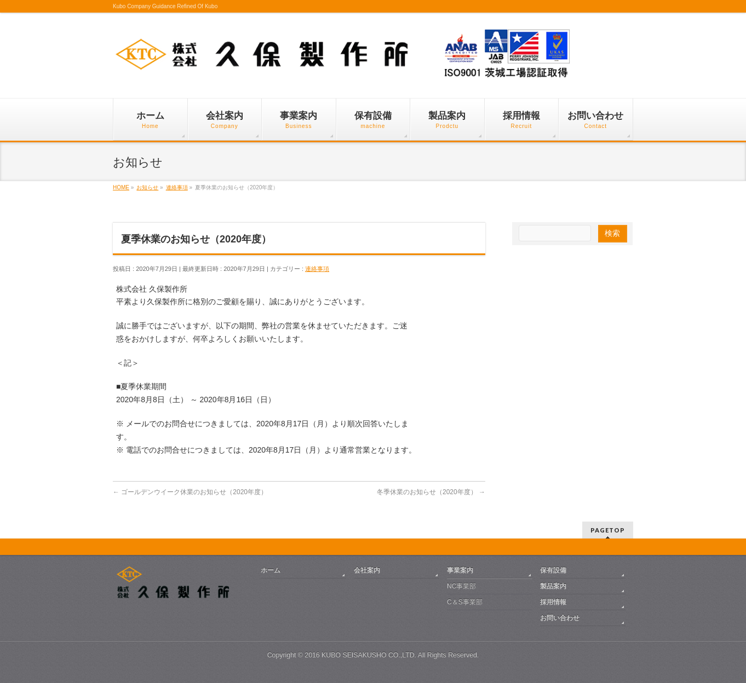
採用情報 (553, 602)
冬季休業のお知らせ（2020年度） (431, 492)
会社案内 (367, 570)
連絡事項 (317, 268)
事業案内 (460, 570)
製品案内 (553, 586)
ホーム (270, 570)
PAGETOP (607, 530)
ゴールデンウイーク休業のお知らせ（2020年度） (190, 492)
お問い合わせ (559, 618)
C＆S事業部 (465, 602)
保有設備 (553, 570)
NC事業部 (461, 586)
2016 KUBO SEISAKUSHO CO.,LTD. (360, 655)
